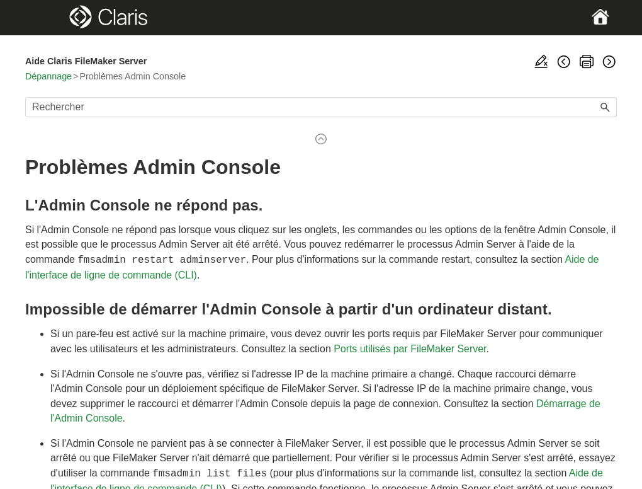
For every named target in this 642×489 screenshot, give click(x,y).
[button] (605, 107)
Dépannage (48, 76)
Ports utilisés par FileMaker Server (410, 347)
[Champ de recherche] (321, 107)
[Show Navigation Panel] (53, 18)
